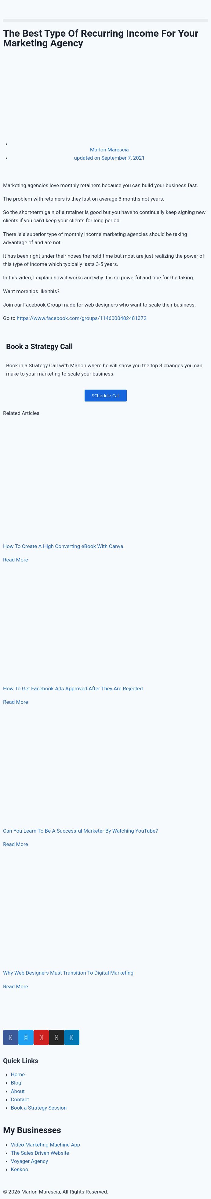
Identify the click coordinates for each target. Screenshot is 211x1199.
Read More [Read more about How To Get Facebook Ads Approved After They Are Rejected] (15, 702)
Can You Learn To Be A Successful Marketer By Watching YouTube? (80, 831)
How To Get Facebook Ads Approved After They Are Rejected (73, 688)
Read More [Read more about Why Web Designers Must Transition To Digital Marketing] (15, 986)
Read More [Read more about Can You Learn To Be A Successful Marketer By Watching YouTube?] (15, 844)
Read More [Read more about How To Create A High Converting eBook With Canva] (15, 560)
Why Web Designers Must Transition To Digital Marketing (68, 973)
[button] (105, 20)
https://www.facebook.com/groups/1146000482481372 (82, 318)
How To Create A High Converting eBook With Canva (63, 546)
